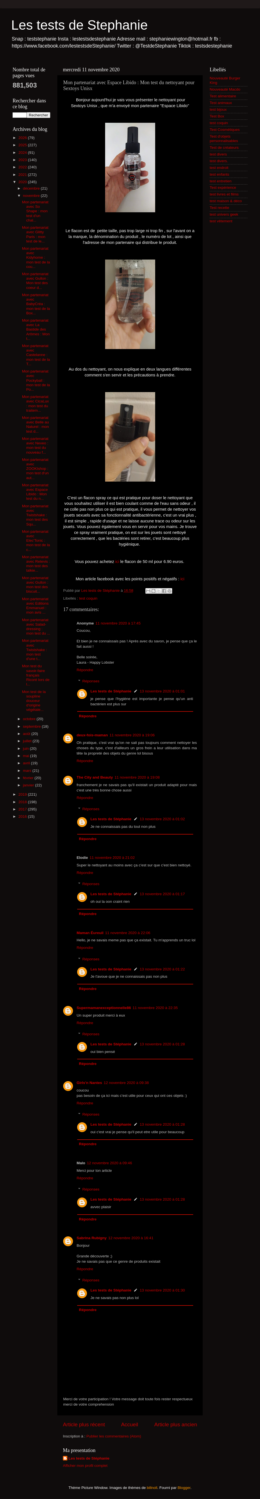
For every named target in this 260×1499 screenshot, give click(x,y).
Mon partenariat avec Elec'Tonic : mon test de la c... (36, 540)
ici (117, 561)
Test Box (217, 116)
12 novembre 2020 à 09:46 (109, 1163)
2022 (23, 167)
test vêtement (221, 221)
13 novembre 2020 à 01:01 (162, 691)
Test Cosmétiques (225, 130)
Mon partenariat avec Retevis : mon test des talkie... (36, 564)
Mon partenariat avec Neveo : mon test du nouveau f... (35, 445)
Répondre (85, 670)
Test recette (219, 208)
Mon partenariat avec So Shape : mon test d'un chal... (35, 211)
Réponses (91, 681)
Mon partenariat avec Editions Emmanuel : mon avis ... (35, 606)
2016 (23, 816)
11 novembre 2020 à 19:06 (132, 735)
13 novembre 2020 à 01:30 (162, 1290)
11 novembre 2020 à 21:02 (112, 857)
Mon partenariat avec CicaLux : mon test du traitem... (35, 404)
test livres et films (224, 194)
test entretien (220, 181)
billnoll (152, 1488)
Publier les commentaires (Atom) (113, 1436)
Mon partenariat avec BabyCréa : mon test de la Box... (36, 304)
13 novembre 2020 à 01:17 (162, 894)
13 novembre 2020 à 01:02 (162, 819)
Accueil (129, 1424)
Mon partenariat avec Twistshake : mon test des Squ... (35, 515)
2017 (23, 809)
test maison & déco (226, 201)
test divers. (219, 161)
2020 (23, 182)
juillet (28, 741)
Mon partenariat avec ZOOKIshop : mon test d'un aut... (35, 469)
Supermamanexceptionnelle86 (104, 1008)
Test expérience (223, 187)
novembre (32, 196)
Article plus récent (84, 1424)
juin (26, 748)
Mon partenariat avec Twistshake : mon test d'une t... (35, 649)
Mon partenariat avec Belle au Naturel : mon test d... (35, 424)
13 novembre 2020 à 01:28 (162, 1044)
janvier (29, 785)
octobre (30, 719)
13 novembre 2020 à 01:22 (162, 969)
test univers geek (224, 214)
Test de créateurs (224, 147)
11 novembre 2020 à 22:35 (155, 1008)
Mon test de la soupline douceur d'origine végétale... (34, 701)
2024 (23, 152)
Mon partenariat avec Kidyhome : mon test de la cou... (36, 257)
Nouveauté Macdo (225, 89)
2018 (23, 802)
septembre (32, 726)
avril (27, 763)
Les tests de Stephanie (79, 25)
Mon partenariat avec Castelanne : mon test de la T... (36, 355)
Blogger (184, 1488)
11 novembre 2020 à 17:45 (118, 623)
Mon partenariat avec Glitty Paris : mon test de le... (35, 234)
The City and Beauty (95, 777)
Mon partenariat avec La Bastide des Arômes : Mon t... (36, 329)
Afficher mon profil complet (85, 1465)
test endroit (219, 168)
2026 (23, 138)
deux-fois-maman (92, 735)
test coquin (88, 598)
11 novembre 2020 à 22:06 (127, 933)
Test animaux (221, 103)
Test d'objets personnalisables (224, 138)
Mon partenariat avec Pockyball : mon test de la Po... (36, 380)
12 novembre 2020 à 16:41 (130, 1238)
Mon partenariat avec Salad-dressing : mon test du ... (36, 627)
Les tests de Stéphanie (111, 691)
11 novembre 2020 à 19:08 (137, 777)
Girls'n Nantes (89, 1083)
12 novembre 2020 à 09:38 (126, 1083)
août (27, 734)
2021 (23, 175)
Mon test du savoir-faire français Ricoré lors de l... (35, 675)
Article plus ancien (175, 1424)
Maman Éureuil (90, 933)
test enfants (219, 174)
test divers (218, 154)
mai (26, 756)
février (28, 778)
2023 (23, 160)
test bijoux (218, 109)
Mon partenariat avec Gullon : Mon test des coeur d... (35, 281)
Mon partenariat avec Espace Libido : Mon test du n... (35, 492)
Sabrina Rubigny (92, 1238)
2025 (23, 145)
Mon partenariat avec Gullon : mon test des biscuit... (35, 585)
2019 (23, 794)
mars (27, 771)
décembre (32, 188)
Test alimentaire (223, 96)
